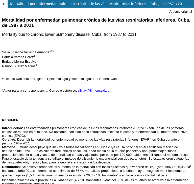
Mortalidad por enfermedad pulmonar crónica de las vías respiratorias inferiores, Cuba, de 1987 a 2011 (98, 3)
